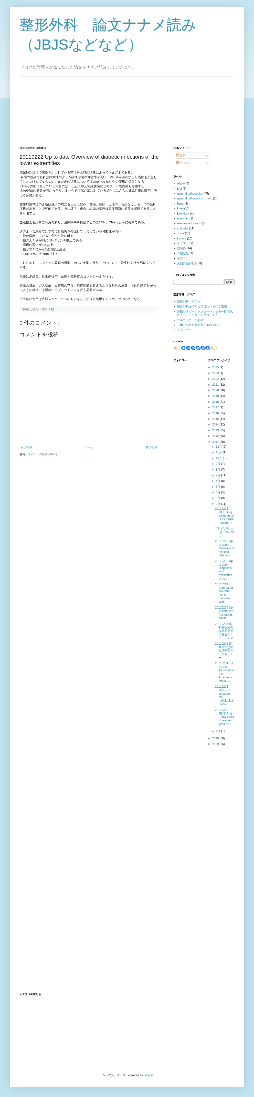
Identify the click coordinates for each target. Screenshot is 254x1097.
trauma (181, 238)
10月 (219, 458)
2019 (216, 396)
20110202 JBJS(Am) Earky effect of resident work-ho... (224, 717)
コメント (183, 163)
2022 (216, 379)
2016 (216, 413)
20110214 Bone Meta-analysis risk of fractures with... (224, 593)
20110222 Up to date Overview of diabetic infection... (224, 548)
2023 (216, 373)
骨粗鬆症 (183, 253)
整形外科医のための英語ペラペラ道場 (202, 306)
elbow (181, 183)
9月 (218, 464)
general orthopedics (190, 193)
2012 (216, 436)
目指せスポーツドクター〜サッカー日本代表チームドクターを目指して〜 (205, 313)
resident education (189, 223)
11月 (219, 452)
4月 (218, 492)
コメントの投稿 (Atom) (42, 454)
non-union (183, 218)
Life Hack (183, 213)
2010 (216, 738)
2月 (218, 504)
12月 (219, 446)
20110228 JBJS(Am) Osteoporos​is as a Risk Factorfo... (224, 516)
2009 (216, 744)
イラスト (183, 243)
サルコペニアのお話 (190, 320)
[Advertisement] (56, 107)
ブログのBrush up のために (226, 532)
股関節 (181, 248)
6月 (218, 481)
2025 (216, 367)
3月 (218, 498)
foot (179, 188)
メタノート (184, 329)
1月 (218, 731)
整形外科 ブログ (189, 301)
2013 (216, 430)
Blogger (149, 1075)
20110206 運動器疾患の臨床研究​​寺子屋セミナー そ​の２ (224, 631)
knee (180, 208)
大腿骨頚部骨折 (187, 263)
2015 (216, 419)
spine (180, 233)
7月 (218, 475)
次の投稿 (26, 447)
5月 (218, 486)
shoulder (182, 228)
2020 (216, 390)
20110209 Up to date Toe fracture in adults (224, 613)
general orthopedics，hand (194, 198)
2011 (216, 442)
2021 (216, 384)
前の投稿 (152, 447)
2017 (216, 407)
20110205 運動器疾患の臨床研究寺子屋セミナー (224, 651)
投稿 (181, 155)
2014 (216, 424)
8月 (218, 469)
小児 (180, 258)
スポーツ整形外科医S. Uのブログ (199, 325)
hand (180, 203)
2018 (216, 402)
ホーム (89, 447)
